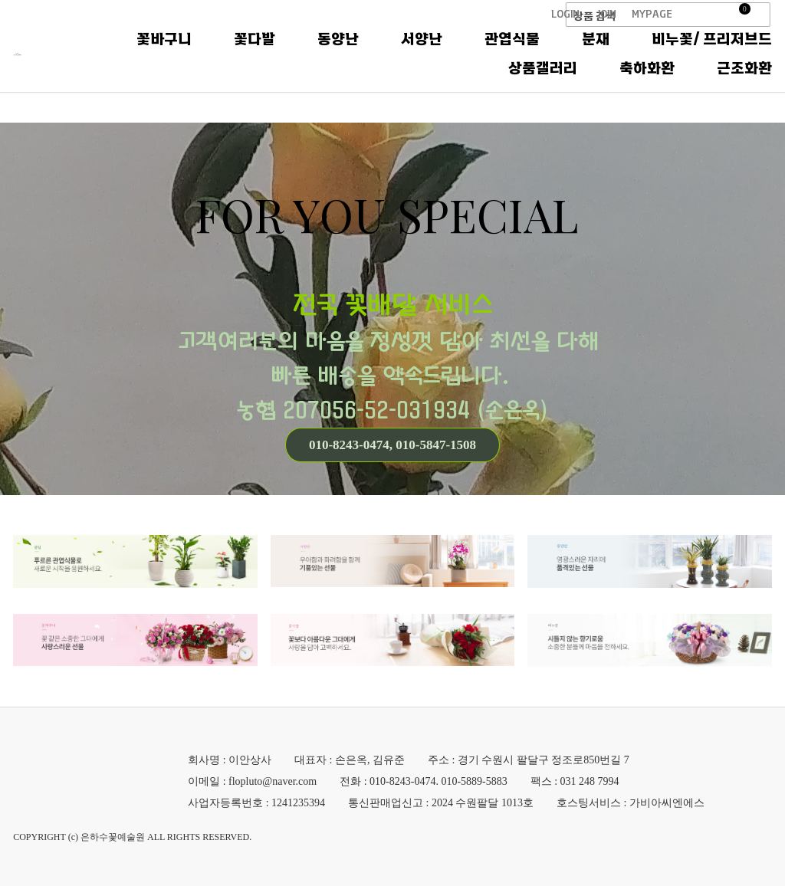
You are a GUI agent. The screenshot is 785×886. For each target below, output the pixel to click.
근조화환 (744, 83)
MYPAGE (652, 13)
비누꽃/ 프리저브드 (406, 83)
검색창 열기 (762, 15)
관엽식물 (674, 54)
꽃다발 (417, 54)
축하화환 (647, 83)
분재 (758, 54)
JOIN (607, 13)
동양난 (500, 54)
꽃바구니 (326, 54)
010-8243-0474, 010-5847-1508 (392, 445)
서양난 (584, 54)
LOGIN (565, 13)
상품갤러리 (542, 83)
